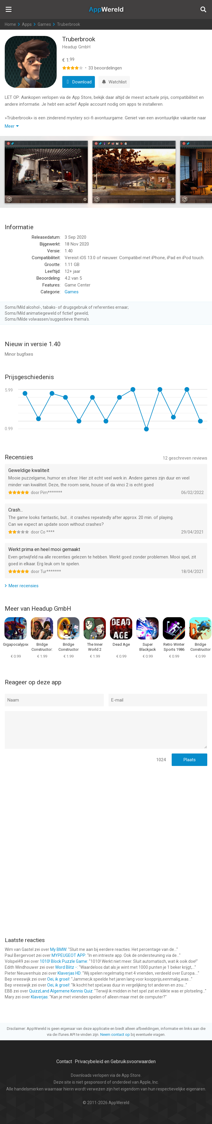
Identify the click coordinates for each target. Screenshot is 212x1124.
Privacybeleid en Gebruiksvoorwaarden (115, 1061)
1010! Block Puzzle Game (63, 961)
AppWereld (106, 9)
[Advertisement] (106, 809)
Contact (64, 1061)
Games (44, 24)
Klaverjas (39, 997)
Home (10, 24)
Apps (27, 24)
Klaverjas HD (69, 973)
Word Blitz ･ (66, 967)
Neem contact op (115, 1034)
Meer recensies (24, 585)
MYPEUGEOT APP (68, 955)
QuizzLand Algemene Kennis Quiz (61, 991)
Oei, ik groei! (58, 979)
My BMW (58, 949)
